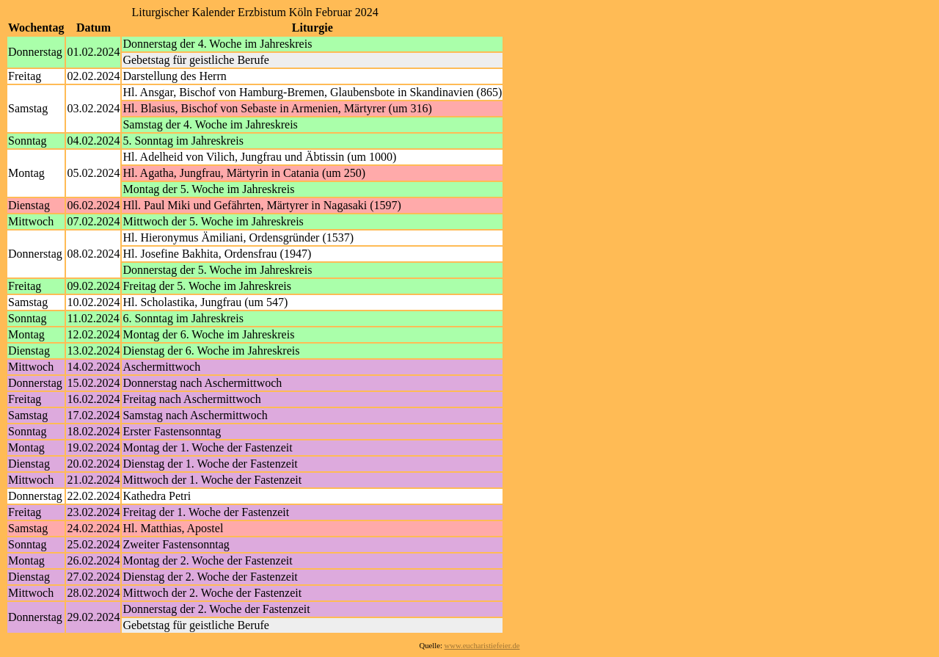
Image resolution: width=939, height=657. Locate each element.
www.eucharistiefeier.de (482, 646)
